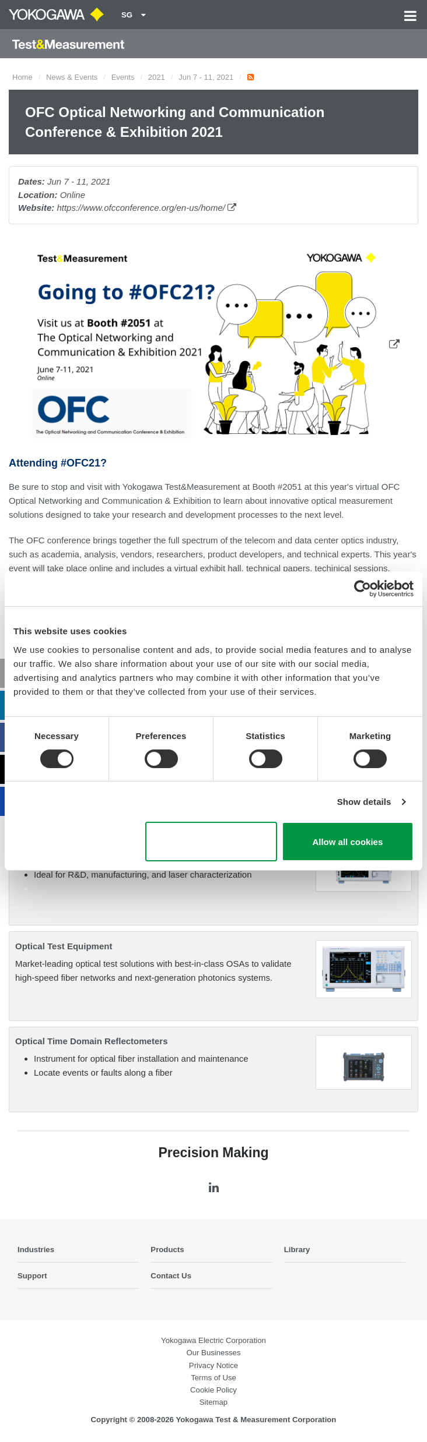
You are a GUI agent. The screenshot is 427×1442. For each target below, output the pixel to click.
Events (123, 77)
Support (32, 1275)
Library (297, 1249)
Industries (36, 1249)
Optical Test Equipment (63, 946)
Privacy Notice (213, 1365)
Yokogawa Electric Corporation (213, 1340)
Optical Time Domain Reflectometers (91, 1041)
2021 (156, 77)
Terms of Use (213, 1377)
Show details (364, 802)
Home (22, 77)
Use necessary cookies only (211, 841)
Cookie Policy (213, 1390)
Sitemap (214, 1402)
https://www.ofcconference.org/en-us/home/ (146, 208)
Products (167, 1249)
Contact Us (170, 1275)
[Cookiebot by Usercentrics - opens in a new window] (363, 589)
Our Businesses (213, 1352)
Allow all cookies (347, 842)
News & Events (71, 77)
